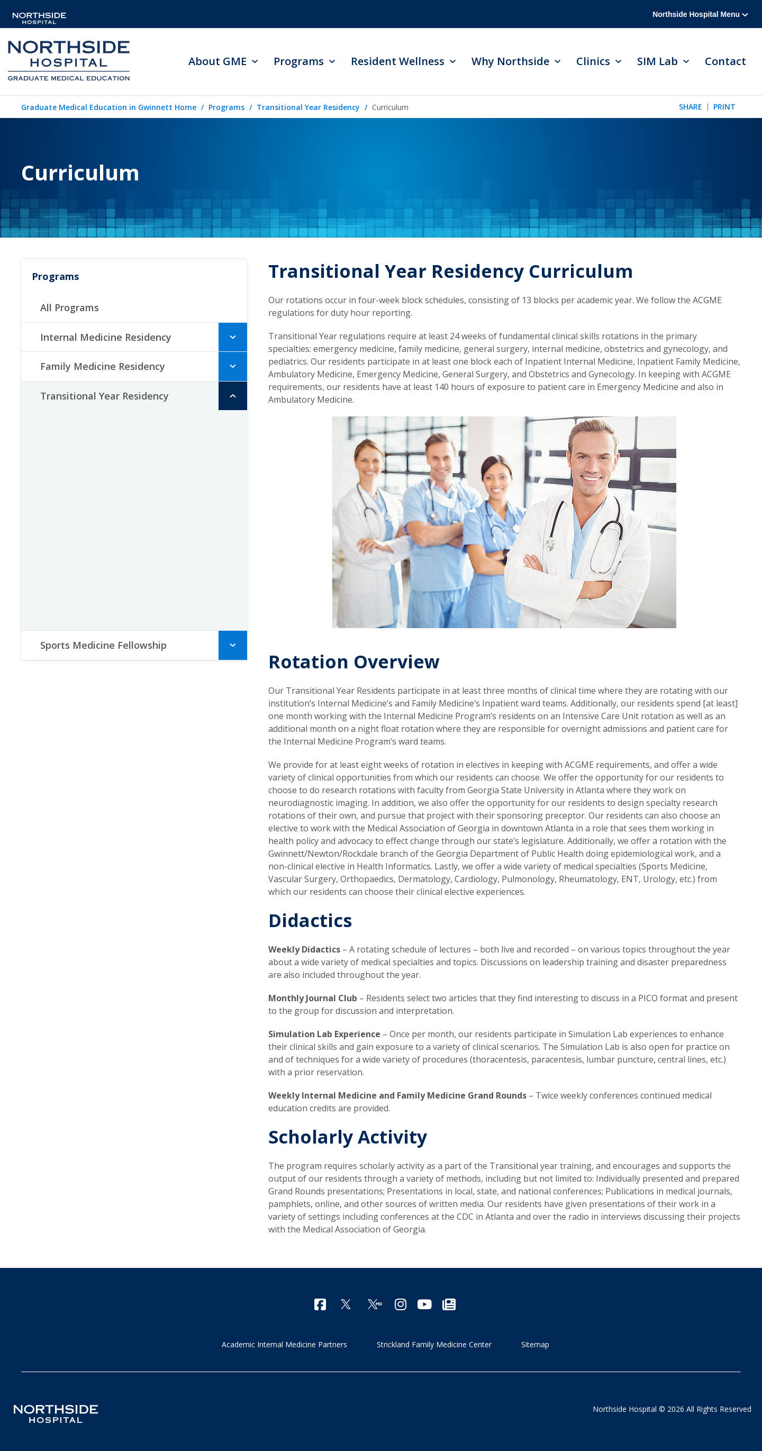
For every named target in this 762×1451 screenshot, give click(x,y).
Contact (725, 61)
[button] (233, 337)
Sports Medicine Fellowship (103, 645)
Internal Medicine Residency (105, 337)
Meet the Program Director (115, 427)
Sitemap (535, 1344)
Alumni (72, 543)
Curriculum (83, 473)
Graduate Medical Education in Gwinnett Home (108, 107)
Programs (226, 107)
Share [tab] (690, 107)
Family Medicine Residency (102, 366)
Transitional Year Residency (308, 107)
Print (724, 107)
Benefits (75, 567)
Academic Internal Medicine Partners (284, 1344)
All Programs (69, 307)
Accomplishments (95, 450)
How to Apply (85, 590)
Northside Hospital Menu (700, 14)
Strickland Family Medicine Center (434, 1344)
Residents (78, 520)
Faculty (73, 497)
